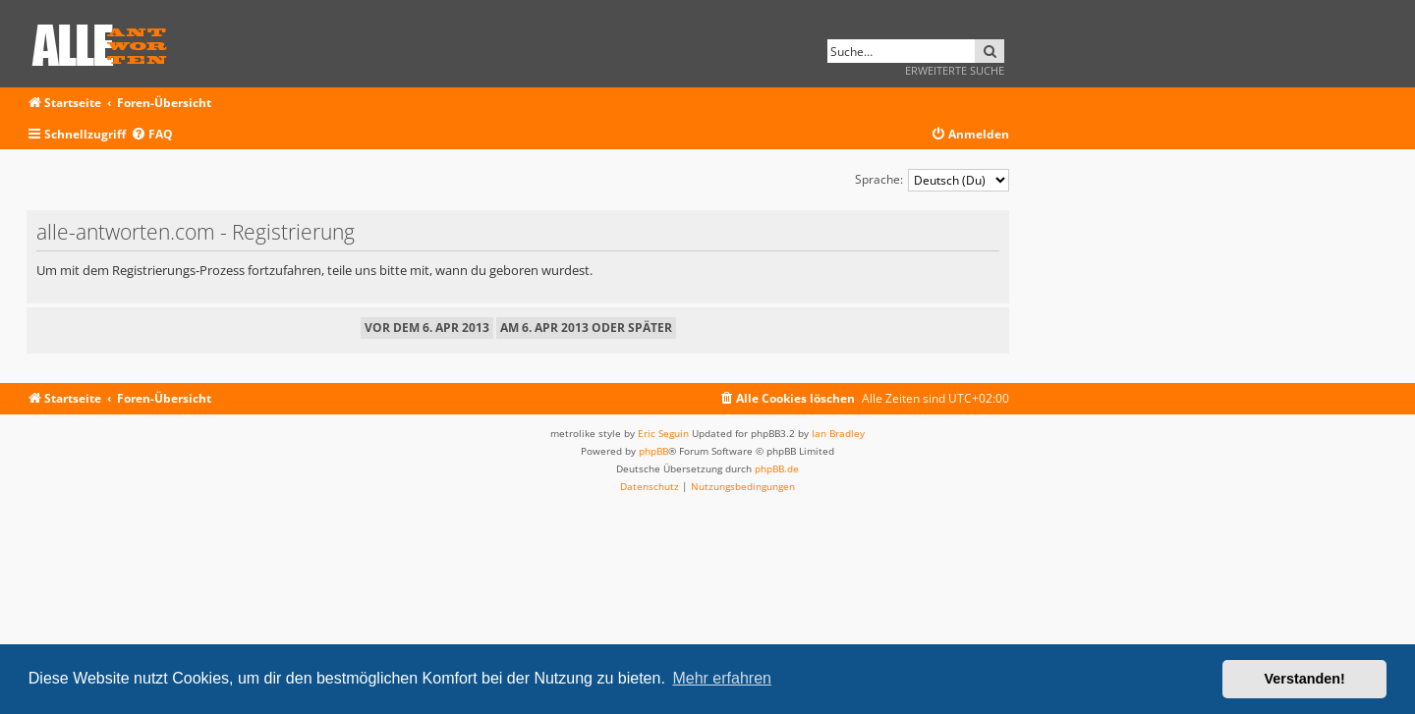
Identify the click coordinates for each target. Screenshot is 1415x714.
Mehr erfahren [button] (721, 678)
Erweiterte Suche (954, 70)
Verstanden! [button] (1305, 679)
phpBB (653, 451)
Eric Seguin (663, 433)
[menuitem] (152, 135)
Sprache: (879, 179)
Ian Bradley (838, 433)
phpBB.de (777, 468)
